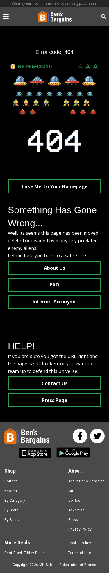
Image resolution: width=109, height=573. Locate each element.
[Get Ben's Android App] (73, 453)
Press (73, 520)
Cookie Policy (79, 543)
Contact (75, 501)
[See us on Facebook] (80, 436)
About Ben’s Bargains (86, 481)
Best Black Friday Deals (24, 553)
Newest (10, 491)
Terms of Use (79, 553)
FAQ (54, 285)
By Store (11, 510)
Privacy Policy (80, 529)
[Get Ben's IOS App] (37, 453)
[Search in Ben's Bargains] (103, 16)
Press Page (54, 400)
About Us (54, 268)
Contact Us (54, 383)
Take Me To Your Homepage (54, 186)
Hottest (10, 481)
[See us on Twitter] (97, 436)
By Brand (12, 520)
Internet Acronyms (54, 301)
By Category (14, 501)
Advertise (76, 510)
